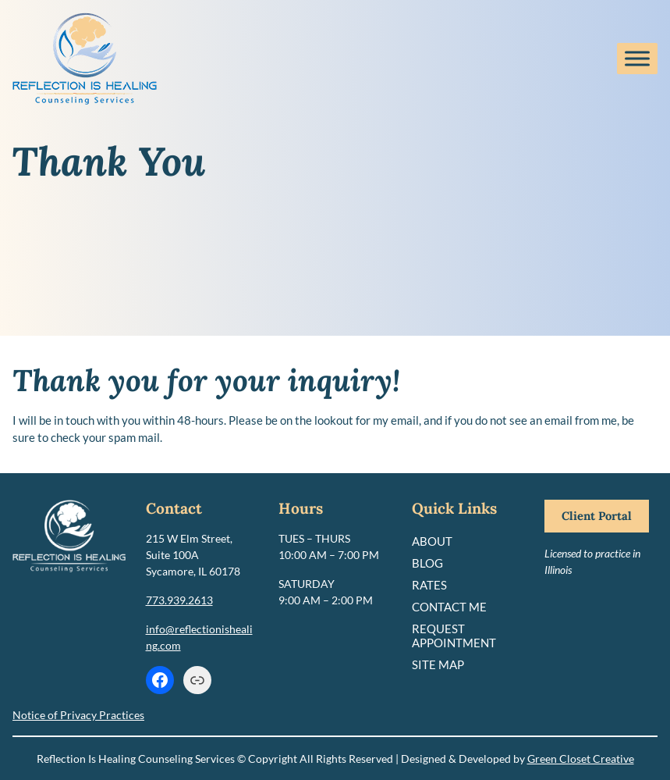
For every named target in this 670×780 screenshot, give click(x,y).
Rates (429, 585)
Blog (427, 563)
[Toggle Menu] (637, 58)
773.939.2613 (179, 600)
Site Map (438, 664)
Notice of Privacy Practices (78, 714)
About (432, 541)
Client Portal (597, 515)
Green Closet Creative (580, 758)
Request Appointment (454, 636)
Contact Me (449, 607)
